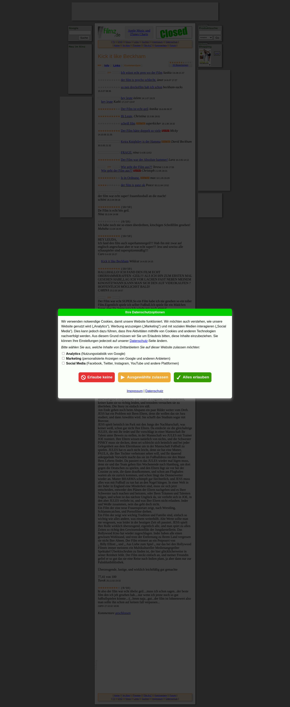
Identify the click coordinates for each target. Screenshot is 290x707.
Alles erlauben (192, 377)
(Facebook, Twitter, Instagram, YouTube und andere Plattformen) (122, 363)
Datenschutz (139, 341)
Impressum (135, 391)
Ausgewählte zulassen (144, 377)
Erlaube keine (97, 377)
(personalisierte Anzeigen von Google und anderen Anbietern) (118, 358)
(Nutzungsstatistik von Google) (95, 353)
